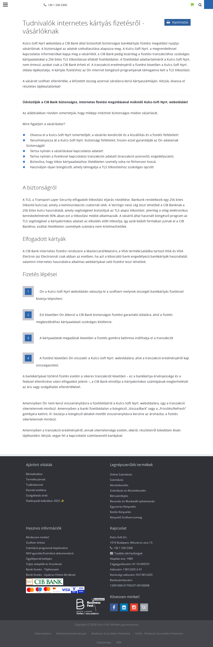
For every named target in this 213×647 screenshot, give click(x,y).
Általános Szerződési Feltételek (110, 633)
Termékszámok (35, 479)
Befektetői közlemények (71, 633)
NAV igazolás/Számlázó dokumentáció (50, 553)
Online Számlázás (121, 474)
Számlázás (116, 480)
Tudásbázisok (34, 485)
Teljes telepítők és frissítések (44, 564)
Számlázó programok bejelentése (47, 548)
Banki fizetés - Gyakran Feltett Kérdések (50, 575)
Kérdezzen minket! (37, 537)
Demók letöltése (36, 490)
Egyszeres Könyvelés (123, 506)
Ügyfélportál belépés (39, 559)
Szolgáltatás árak (36, 495)
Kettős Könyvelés (120, 512)
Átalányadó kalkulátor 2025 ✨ (45, 501)
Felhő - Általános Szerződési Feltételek (159, 633)
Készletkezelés (119, 485)
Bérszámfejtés (119, 496)
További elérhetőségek (126, 553)
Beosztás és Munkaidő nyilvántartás (132, 501)
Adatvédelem (43, 633)
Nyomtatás (177, 22)
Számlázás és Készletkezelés (128, 490)
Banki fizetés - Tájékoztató (42, 569)
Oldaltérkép (104, 642)
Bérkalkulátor (34, 474)
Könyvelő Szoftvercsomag (126, 517)
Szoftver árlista (35, 542)
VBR (118, 642)
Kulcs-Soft (24, 4)
